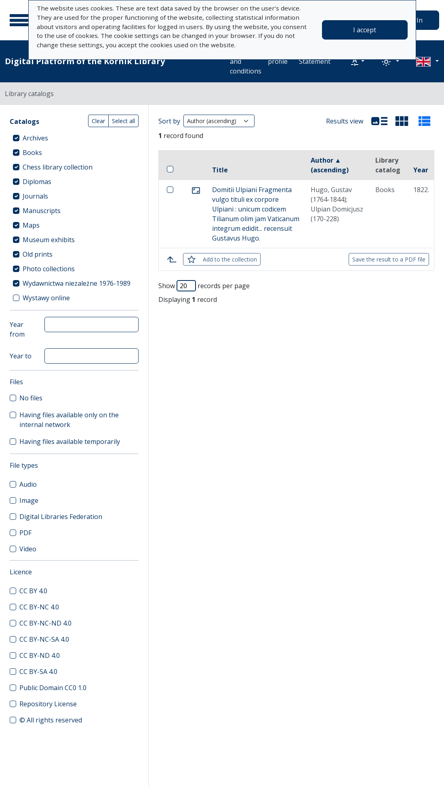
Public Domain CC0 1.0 (52, 687)
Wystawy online (46, 297)
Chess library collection (58, 167)
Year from (17, 329)
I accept (364, 29)
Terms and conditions (245, 61)
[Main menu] (20, 20)
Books (32, 152)
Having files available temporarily (69, 441)
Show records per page (204, 285)
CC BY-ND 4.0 (39, 655)
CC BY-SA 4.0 (38, 671)
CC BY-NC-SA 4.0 (44, 639)
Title (220, 169)
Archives (35, 138)
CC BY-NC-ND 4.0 (45, 623)
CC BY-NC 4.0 (39, 607)
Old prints (38, 254)
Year (420, 169)
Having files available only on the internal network (69, 419)
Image (28, 500)
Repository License (48, 703)
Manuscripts (42, 210)
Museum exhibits (49, 239)
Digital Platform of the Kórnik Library (85, 61)
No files (30, 398)
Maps (31, 225)
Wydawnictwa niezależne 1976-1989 (76, 283)
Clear (98, 121)
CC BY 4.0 (33, 590)
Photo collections (49, 268)
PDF (25, 532)
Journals (35, 196)
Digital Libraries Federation (60, 516)
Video (27, 548)
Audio (28, 484)
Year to (21, 356)
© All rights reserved (50, 720)
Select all (123, 121)
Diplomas (37, 181)
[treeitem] (74, 138)
